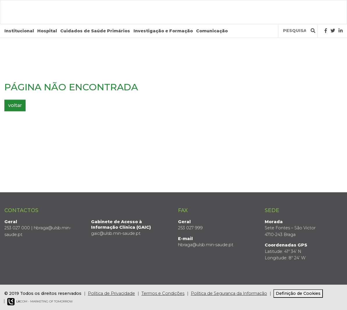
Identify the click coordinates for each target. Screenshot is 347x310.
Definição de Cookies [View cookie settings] (298, 293)
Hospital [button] (47, 31)
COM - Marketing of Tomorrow (40, 301)
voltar (15, 105)
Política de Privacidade (111, 293)
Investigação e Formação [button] (163, 31)
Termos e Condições (162, 293)
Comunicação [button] (212, 31)
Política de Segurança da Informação (229, 293)
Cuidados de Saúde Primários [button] (95, 31)
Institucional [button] (19, 31)
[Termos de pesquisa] (294, 30)
